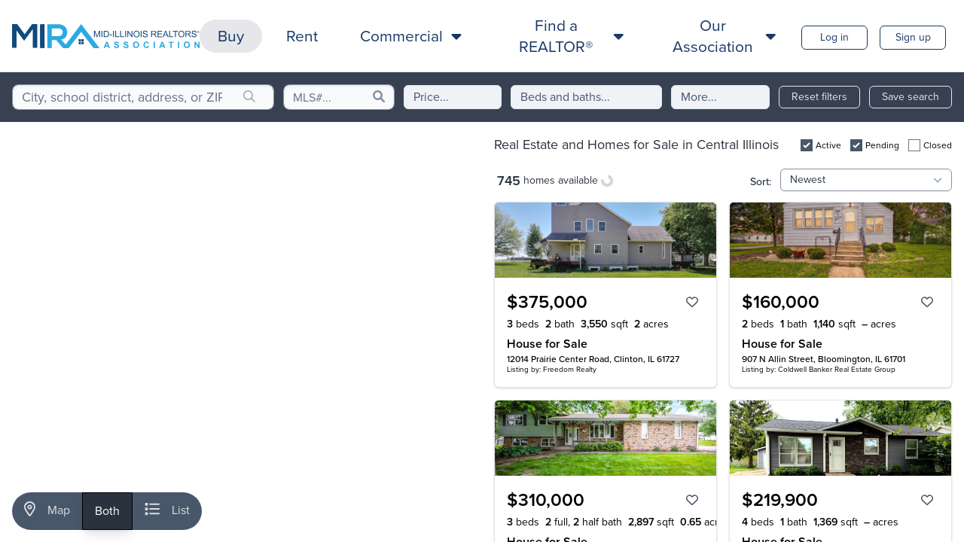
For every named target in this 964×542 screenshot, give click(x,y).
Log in (834, 37)
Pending (882, 145)
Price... (431, 96)
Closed (937, 145)
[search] (249, 97)
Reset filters (819, 97)
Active (828, 145)
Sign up (913, 37)
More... (699, 96)
